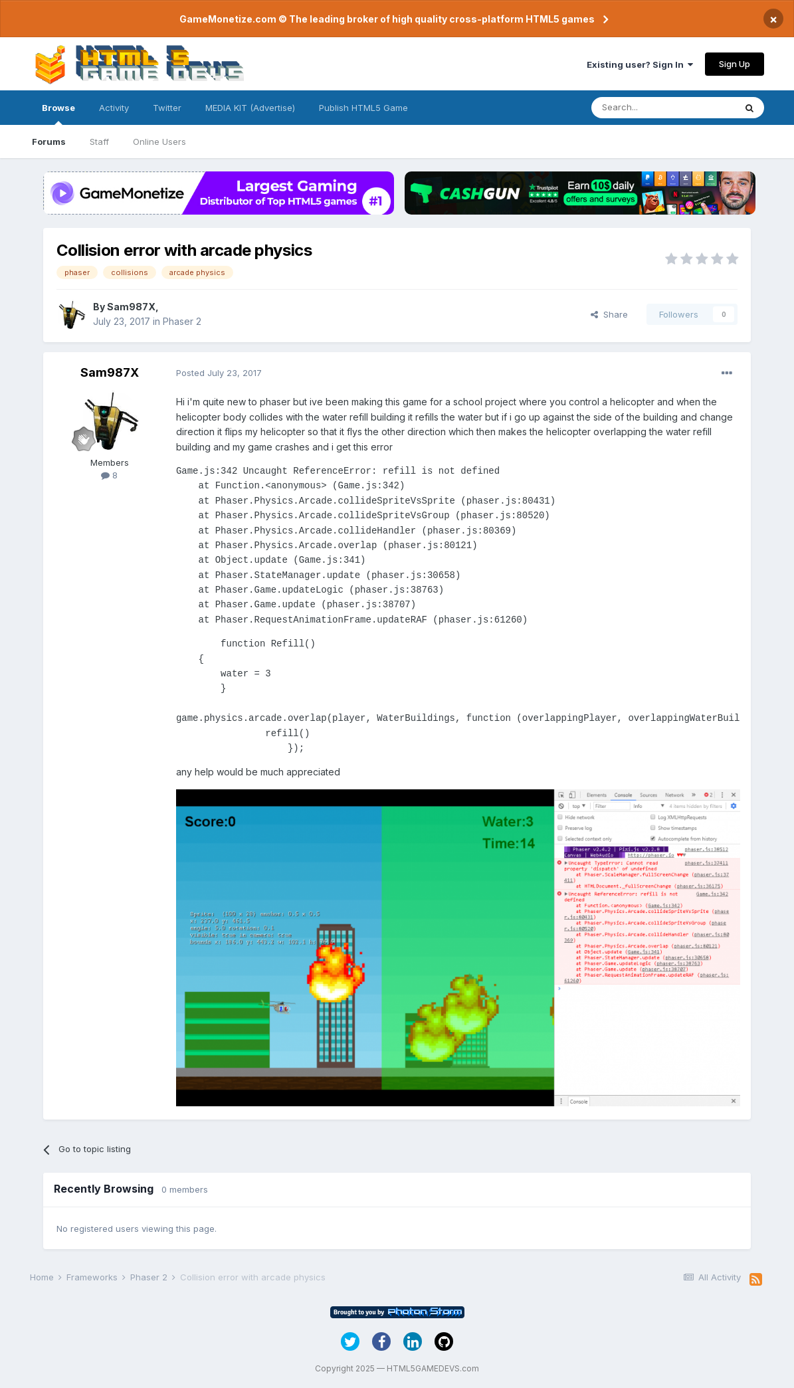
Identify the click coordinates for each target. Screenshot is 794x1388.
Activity (114, 107)
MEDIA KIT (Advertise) (250, 107)
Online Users (159, 141)
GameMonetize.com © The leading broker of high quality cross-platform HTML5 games (387, 19)
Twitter (167, 107)
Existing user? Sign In (640, 64)
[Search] (663, 107)
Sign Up (734, 63)
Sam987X (131, 306)
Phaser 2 (182, 321)
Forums (49, 141)
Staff (99, 141)
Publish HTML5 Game (363, 107)
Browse (58, 113)
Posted (219, 372)
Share (609, 314)
